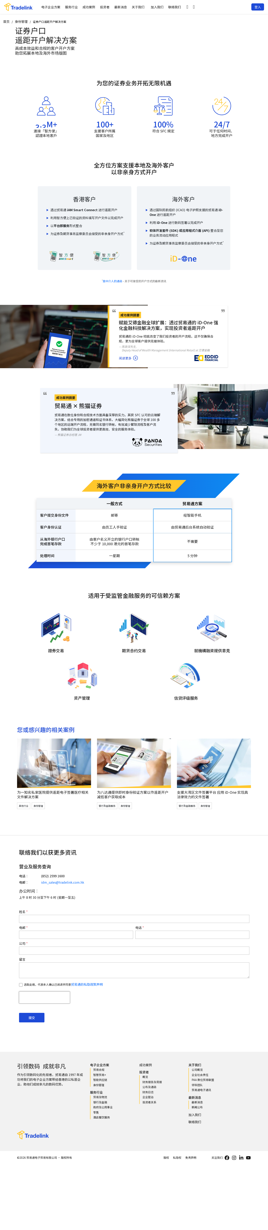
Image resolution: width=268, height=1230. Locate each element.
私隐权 (177, 1158)
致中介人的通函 (112, 281)
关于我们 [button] (138, 7)
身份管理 (21, 21)
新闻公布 (197, 1107)
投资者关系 (149, 1102)
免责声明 (190, 1158)
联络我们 (174, 7)
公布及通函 (149, 1087)
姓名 (22, 911)
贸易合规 (98, 1070)
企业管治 (148, 1097)
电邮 (22, 927)
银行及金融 (100, 1102)
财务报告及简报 (152, 1082)
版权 (166, 1158)
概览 (145, 1077)
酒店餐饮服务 (101, 1117)
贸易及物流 (100, 1097)
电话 (138, 927)
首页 (6, 21)
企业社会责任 (200, 1075)
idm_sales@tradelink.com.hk (62, 882)
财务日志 (148, 1092)
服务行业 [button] (71, 7)
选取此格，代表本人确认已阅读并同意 (63, 984)
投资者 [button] (105, 7)
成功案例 (89, 7)
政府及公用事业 (103, 1107)
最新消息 (120, 7)
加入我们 (157, 7)
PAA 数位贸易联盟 (203, 1080)
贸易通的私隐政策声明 (87, 984)
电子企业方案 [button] (50, 7)
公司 (22, 943)
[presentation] (44, 997)
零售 (96, 1112)
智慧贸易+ (99, 1075)
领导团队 (197, 1085)
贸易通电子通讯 (201, 1090)
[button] (187, 7)
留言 (22, 959)
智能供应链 (100, 1080)
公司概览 (197, 1070)
